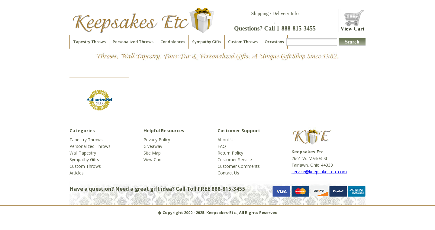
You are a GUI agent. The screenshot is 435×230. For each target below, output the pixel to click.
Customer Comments (239, 166)
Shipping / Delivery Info (275, 13)
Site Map (152, 153)
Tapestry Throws (89, 41)
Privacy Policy (156, 139)
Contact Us (228, 173)
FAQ (222, 146)
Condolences (172, 41)
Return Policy (230, 153)
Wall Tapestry (82, 153)
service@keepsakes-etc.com (319, 171)
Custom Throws (243, 41)
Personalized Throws (133, 41)
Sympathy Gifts (206, 41)
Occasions (274, 41)
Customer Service (235, 159)
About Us (227, 139)
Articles (76, 173)
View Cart (152, 159)
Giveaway (152, 146)
